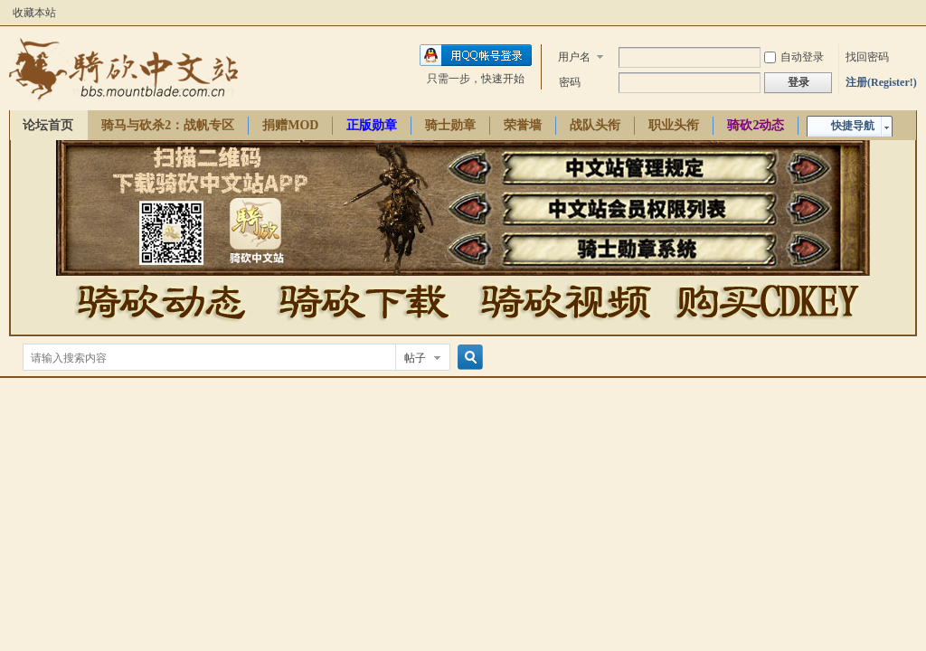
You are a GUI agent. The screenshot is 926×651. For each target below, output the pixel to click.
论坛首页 (48, 125)
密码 (570, 82)
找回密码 (867, 57)
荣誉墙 (523, 125)
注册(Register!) (881, 82)
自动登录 (794, 57)
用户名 (574, 57)
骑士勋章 (450, 125)
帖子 (415, 358)
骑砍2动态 (755, 125)
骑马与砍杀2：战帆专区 (167, 125)
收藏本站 (34, 12)
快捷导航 (852, 125)
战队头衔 (595, 125)
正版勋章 (371, 125)
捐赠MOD (290, 125)
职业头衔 (673, 125)
